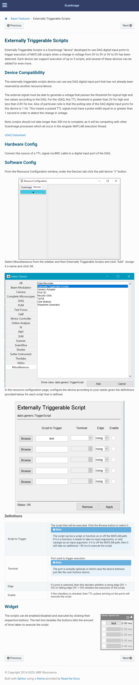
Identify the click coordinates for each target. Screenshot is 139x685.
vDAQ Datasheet (15, 135)
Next (127, 25)
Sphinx (21, 678)
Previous (14, 25)
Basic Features (20, 18)
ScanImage (72, 5)
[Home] (6, 18)
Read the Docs (70, 678)
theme (41, 678)
